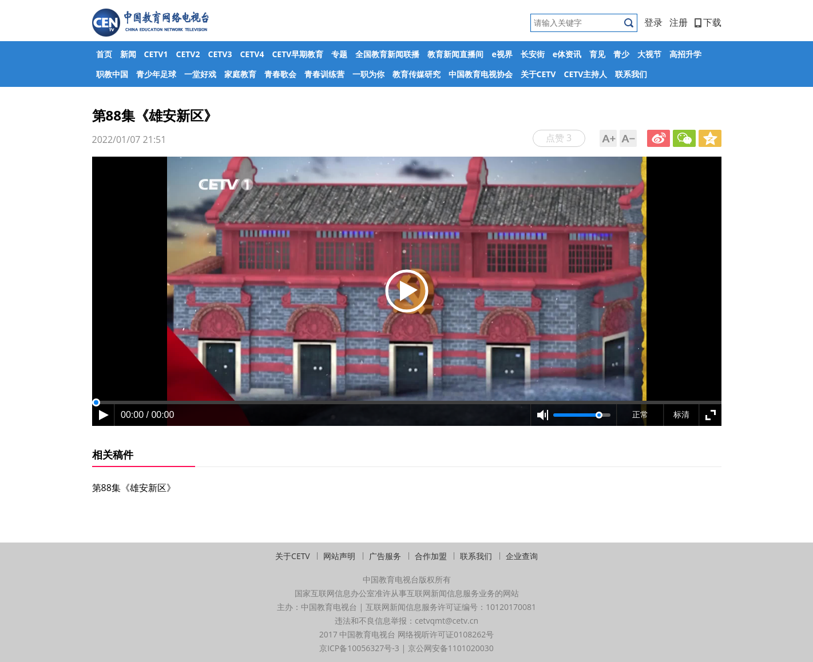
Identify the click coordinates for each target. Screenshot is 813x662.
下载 (708, 22)
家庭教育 (240, 74)
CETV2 (188, 54)
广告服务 (385, 556)
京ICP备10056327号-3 (359, 648)
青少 (621, 54)
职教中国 (112, 74)
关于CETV (538, 74)
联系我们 (631, 74)
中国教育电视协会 (481, 74)
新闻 (128, 54)
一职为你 (368, 74)
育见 (597, 54)
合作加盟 (431, 556)
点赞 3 (559, 137)
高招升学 (685, 54)
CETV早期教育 (297, 54)
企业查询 (522, 556)
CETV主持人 (585, 74)
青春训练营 (324, 74)
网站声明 (339, 556)
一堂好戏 (200, 74)
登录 (653, 22)
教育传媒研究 (416, 74)
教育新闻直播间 (455, 54)
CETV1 (156, 54)
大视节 (649, 54)
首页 (104, 54)
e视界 (501, 54)
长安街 (533, 54)
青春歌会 (280, 74)
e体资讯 (567, 54)
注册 (678, 22)
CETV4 (252, 54)
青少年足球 (156, 74)
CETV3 (220, 54)
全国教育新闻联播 (387, 54)
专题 (339, 54)
